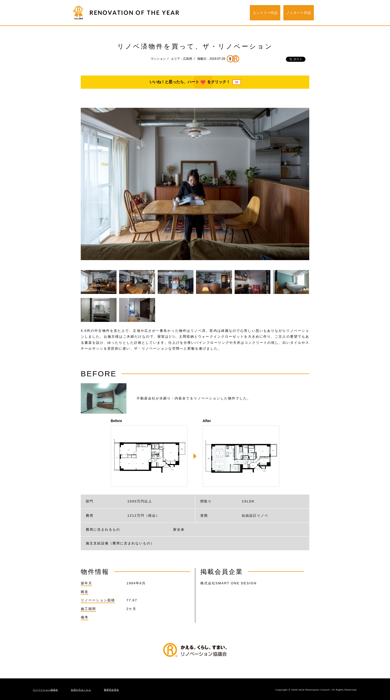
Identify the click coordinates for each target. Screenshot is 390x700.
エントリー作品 (265, 13)
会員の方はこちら (81, 690)
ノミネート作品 (298, 13)
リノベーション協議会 (45, 690)
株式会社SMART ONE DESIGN (228, 583)
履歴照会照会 (111, 690)
